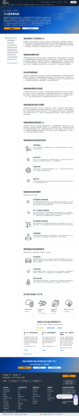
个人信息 (49, 392)
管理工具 (19, 398)
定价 (16, 4)
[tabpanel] (49, 341)
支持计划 (34, 392)
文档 (50, 2)
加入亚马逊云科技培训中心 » (12, 62)
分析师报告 (5, 396)
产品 (8, 4)
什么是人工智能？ (6, 406)
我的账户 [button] (66, 2)
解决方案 (12, 4)
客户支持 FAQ (35, 394)
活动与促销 (47, 4)
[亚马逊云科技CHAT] (76, 397)
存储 (19, 392)
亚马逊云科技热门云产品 (12, 59)
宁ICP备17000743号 (59, 414)
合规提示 (16, 414)
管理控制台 (50, 389)
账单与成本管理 (51, 391)
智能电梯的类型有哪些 (11, 54)
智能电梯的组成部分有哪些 (12, 47)
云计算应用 (8, 10)
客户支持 (20, 4)
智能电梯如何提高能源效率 (12, 56)
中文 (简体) (14, 411)
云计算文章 (35, 399)
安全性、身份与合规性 (22, 399)
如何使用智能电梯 (10, 42)
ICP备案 (53, 2)
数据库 (19, 394)
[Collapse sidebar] (6, 38)
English (9, 411)
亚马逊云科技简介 (6, 389)
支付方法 (49, 394)
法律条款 (12, 414)
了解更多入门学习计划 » (27, 354)
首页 (5, 10)
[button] (73, 2)
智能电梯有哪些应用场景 (12, 45)
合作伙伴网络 (26, 4)
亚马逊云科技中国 (6, 391)
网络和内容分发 (21, 396)
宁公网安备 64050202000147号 (48, 414)
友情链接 (25, 414)
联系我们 (47, 2)
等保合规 (34, 403)
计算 (19, 391)
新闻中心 (5, 394)
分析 (19, 401)
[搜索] (52, 5)
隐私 (8, 414)
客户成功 (5, 399)
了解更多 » (26, 350)
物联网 (19, 406)
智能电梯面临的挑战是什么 (12, 49)
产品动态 (5, 392)
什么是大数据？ (6, 403)
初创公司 (42, 4)
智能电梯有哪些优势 (11, 40)
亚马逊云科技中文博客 (7, 398)
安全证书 (49, 396)
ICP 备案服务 (35, 401)
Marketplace (32, 4)
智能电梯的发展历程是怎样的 (12, 52)
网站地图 (21, 414)
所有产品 (19, 389)
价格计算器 (35, 391)
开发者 (38, 4)
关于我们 (4, 4)
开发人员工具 (35, 389)
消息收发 (19, 405)
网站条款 (5, 414)
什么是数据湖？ (6, 408)
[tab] (40, 327)
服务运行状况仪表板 (36, 396)
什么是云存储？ (6, 405)
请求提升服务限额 (51, 398)
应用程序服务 (20, 403)
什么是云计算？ (6, 401)
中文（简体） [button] (59, 2)
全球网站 (43, 2)
